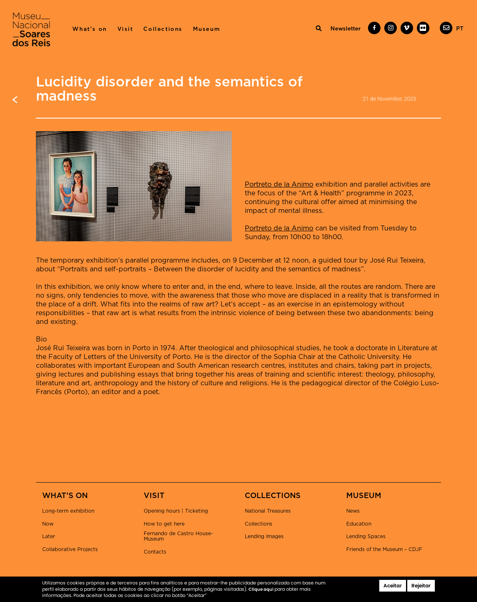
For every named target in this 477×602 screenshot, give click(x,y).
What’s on (89, 29)
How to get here (164, 523)
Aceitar (392, 585)
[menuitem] (459, 29)
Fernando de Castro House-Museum (178, 536)
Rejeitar (421, 585)
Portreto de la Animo (279, 184)
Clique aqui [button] (261, 589)
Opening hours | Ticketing (176, 510)
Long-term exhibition (68, 510)
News (353, 510)
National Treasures (268, 510)
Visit (125, 29)
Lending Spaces (366, 536)
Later (48, 536)
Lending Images (264, 536)
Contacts (155, 551)
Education (358, 523)
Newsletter (345, 29)
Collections (163, 29)
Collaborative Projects (70, 549)
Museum (207, 29)
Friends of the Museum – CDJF (384, 549)
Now (47, 523)
